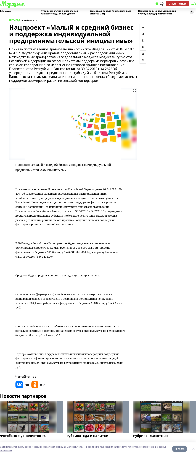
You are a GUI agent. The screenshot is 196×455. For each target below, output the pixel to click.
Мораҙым (12, 3)
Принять (180, 448)
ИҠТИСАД (14, 20)
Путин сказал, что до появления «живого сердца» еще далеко (59, 12)
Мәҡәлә (5, 11)
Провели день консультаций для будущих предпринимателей (157, 12)
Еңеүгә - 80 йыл (177, 3)
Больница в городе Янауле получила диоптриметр (110, 12)
